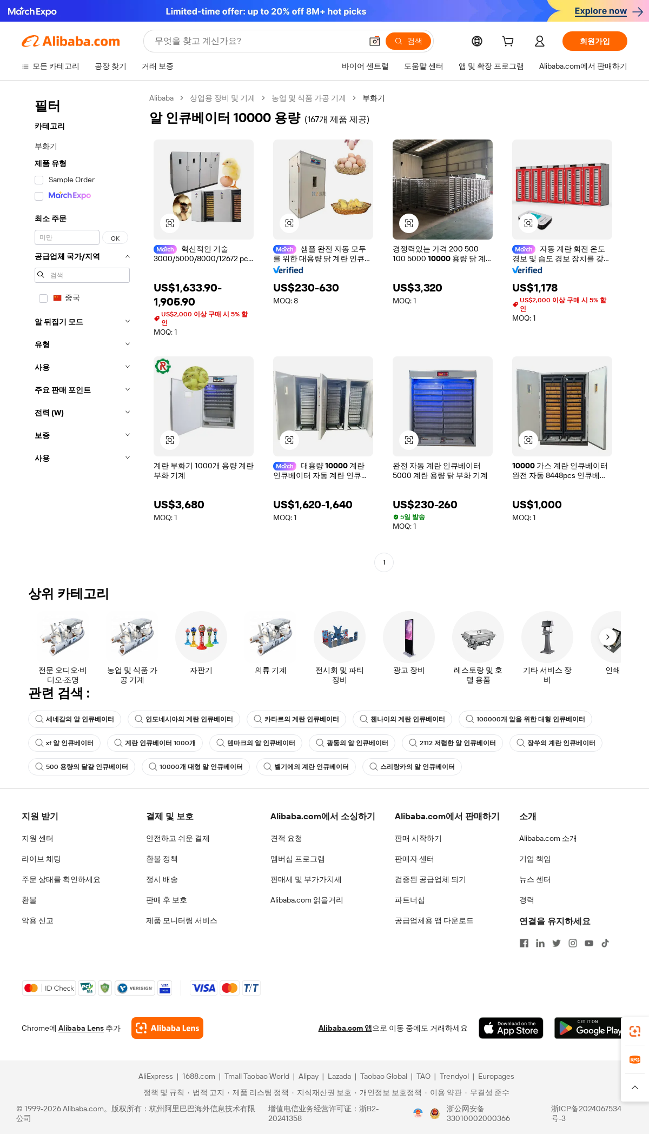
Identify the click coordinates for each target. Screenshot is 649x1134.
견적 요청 (286, 838)
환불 (29, 900)
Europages (496, 1076)
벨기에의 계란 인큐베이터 (306, 766)
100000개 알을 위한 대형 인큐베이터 (525, 719)
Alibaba (161, 98)
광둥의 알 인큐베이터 (352, 743)
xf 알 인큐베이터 (64, 743)
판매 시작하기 (418, 838)
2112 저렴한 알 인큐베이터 (452, 743)
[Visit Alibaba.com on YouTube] (589, 943)
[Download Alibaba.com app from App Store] (511, 1028)
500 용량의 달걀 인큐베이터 (81, 766)
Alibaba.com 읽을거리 (306, 900)
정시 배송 (162, 879)
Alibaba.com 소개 (548, 838)
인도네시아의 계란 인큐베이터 (184, 719)
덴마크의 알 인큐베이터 (255, 743)
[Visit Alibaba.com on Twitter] (556, 943)
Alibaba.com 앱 (345, 1028)
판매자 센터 (414, 858)
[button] (374, 41)
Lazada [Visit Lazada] (339, 1076)
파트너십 (410, 900)
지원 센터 (38, 838)
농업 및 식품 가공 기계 (308, 98)
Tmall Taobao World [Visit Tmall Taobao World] (256, 1076)
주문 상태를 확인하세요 (61, 879)
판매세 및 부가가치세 (306, 879)
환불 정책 (162, 858)
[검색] (408, 41)
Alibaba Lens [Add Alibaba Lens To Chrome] (81, 1028)
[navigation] (82, 331)
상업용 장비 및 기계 (222, 98)
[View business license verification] (418, 1113)
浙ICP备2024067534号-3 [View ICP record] (586, 1113)
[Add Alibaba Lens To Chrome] (167, 1028)
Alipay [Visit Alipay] (309, 1076)
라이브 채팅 (41, 858)
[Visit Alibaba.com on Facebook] (524, 943)
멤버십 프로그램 (297, 858)
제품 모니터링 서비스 (181, 920)
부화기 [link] (373, 98)
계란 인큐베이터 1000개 (155, 743)
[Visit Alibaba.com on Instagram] (573, 943)
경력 (526, 900)
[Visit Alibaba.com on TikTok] (605, 943)
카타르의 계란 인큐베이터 (296, 719)
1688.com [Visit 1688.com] (198, 1076)
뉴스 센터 (535, 879)
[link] (635, 1031)
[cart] (510, 42)
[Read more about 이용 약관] (443, 1092)
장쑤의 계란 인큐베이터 (555, 743)
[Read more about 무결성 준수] (487, 1092)
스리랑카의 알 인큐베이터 (412, 766)
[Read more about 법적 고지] (206, 1092)
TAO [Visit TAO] (423, 1076)
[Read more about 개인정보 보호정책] (388, 1092)
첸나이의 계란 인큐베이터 (402, 719)
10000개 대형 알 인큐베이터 (196, 766)
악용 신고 (38, 920)
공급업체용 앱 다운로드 (434, 920)
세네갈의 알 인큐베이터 (74, 719)
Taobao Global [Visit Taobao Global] (383, 1076)
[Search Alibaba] (257, 41)
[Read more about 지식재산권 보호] (322, 1092)
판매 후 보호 (166, 900)
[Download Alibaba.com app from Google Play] (590, 1028)
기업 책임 (535, 858)
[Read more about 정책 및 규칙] (162, 1092)
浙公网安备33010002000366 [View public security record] (478, 1113)
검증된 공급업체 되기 (430, 879)
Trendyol (454, 1076)
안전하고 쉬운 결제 (178, 838)
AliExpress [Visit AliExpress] (155, 1076)
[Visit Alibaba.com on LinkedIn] (540, 943)
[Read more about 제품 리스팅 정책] (258, 1092)
